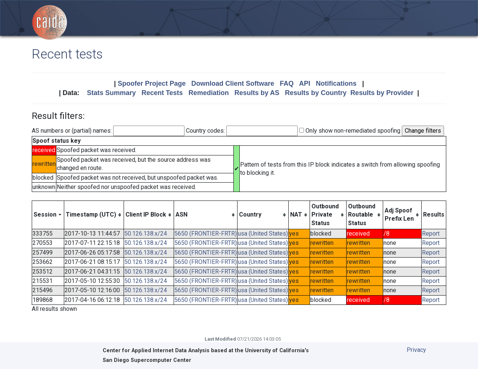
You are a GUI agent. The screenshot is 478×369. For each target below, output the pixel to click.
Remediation (209, 93)
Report (431, 233)
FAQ (287, 83)
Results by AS (257, 93)
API (304, 83)
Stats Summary (111, 93)
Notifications (336, 83)
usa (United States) (263, 233)
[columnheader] (48, 215)
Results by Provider (381, 93)
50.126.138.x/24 (145, 233)
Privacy (416, 349)
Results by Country (316, 93)
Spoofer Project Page (152, 83)
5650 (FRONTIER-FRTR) (205, 233)
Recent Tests (162, 93)
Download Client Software (232, 83)
